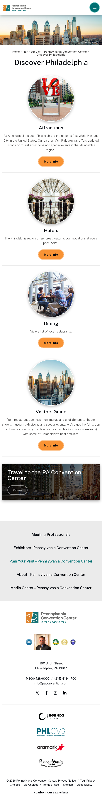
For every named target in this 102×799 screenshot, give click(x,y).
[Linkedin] (65, 693)
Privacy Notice (67, 780)
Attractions (51, 127)
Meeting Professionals (51, 534)
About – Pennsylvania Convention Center (51, 574)
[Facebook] (46, 693)
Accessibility (84, 784)
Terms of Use (50, 784)
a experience (50, 792)
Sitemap (68, 784)
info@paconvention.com (51, 683)
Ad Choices (31, 784)
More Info (51, 161)
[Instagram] (55, 693)
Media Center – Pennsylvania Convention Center (51, 588)
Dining (51, 323)
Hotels (51, 230)
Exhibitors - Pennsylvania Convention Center (51, 548)
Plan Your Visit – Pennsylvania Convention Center (55, 51)
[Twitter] (37, 693)
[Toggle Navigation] (94, 7)
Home (16, 51)
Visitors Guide (51, 411)
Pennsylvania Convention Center (17, 8)
